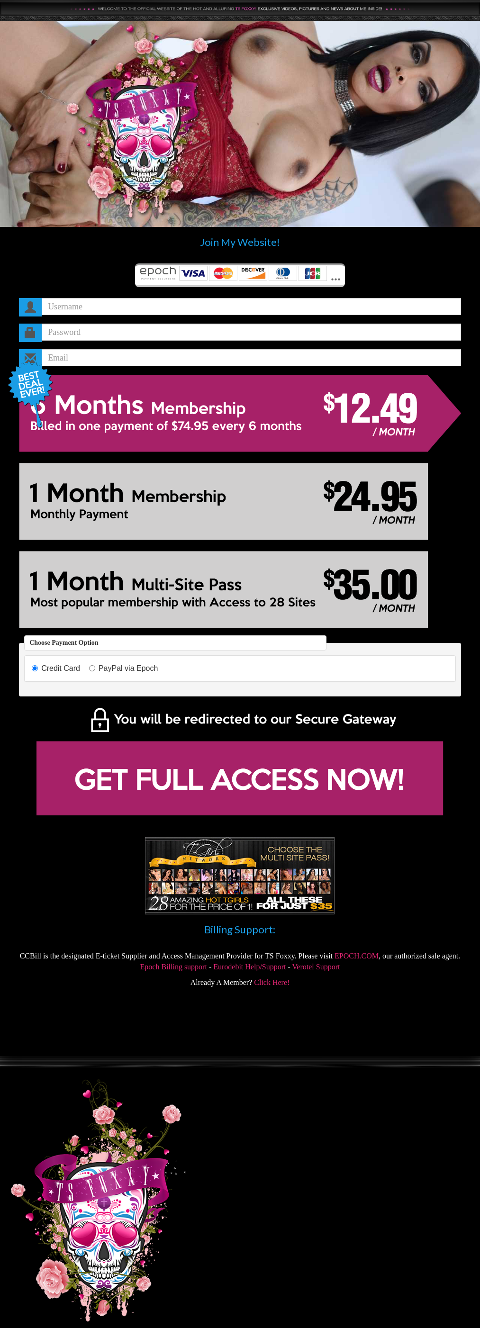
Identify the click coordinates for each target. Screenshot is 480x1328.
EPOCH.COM (357, 956)
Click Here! (272, 982)
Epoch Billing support (173, 967)
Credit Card (56, 668)
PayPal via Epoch (123, 668)
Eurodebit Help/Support (249, 967)
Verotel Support (316, 967)
